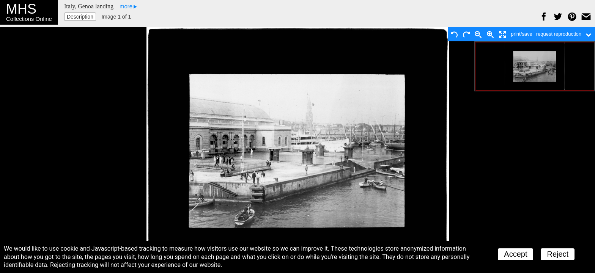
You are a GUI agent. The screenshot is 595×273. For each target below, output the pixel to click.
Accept (515, 254)
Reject (557, 254)
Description (80, 17)
